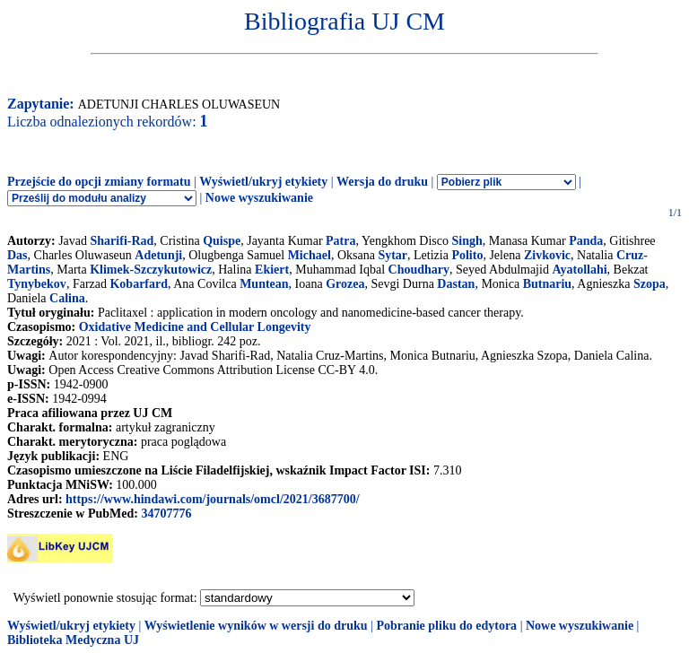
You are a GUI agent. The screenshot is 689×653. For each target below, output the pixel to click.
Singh (466, 241)
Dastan (456, 284)
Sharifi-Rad (122, 241)
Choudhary (418, 269)
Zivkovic (547, 255)
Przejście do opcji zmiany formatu (99, 181)
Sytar (392, 255)
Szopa (649, 284)
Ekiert (272, 269)
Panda (586, 241)
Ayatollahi (579, 269)
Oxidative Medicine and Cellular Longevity (195, 327)
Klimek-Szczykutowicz (151, 269)
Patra (340, 241)
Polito (467, 255)
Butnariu (547, 284)
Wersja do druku (382, 181)
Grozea (345, 284)
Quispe (221, 241)
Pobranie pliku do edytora (446, 625)
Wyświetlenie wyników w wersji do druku (256, 625)
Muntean (264, 284)
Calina (67, 298)
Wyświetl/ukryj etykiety (263, 181)
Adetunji (158, 255)
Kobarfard (138, 284)
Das (17, 255)
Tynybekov (36, 284)
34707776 (166, 513)
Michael (309, 255)
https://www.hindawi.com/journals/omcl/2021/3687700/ (212, 499)
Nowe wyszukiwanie (259, 198)
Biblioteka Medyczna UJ (73, 640)
